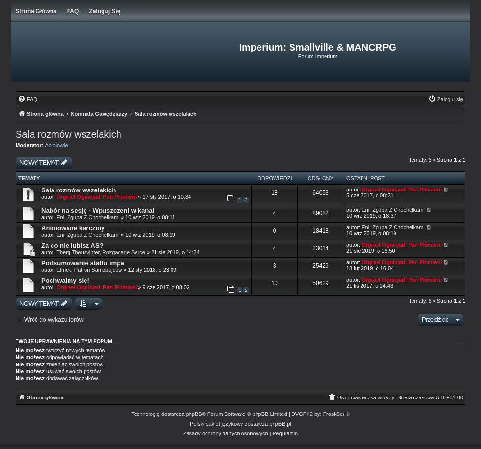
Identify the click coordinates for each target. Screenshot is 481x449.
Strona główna (36, 11)
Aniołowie (56, 145)
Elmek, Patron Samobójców (89, 270)
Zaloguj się (104, 11)
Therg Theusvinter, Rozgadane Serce (100, 252)
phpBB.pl (280, 424)
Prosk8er (333, 414)
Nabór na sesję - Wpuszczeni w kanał (97, 210)
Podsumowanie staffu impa (82, 263)
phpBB (194, 414)
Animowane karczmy (72, 228)
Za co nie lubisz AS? (72, 245)
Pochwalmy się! (65, 280)
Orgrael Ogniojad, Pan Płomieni (96, 197)
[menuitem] (27, 99)
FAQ (73, 11)
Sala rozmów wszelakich (68, 134)
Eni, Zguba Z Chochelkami (88, 217)
